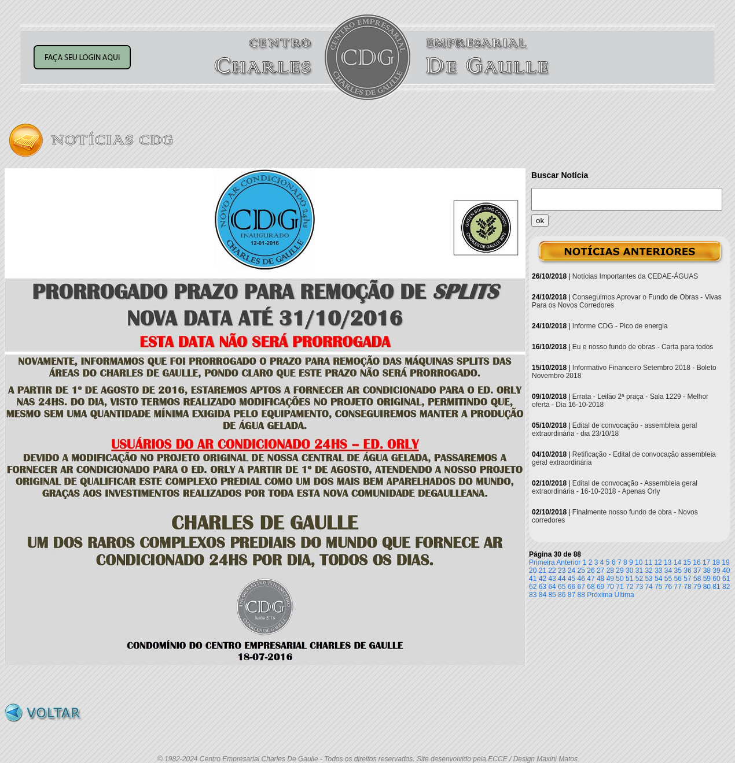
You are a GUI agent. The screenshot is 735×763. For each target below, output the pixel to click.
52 (639, 579)
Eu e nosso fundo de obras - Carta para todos (643, 347)
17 (706, 562)
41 (532, 579)
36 (687, 570)
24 (571, 570)
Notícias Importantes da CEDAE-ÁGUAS (635, 276)
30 (629, 570)
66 (571, 587)
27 (600, 570)
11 (648, 562)
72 (629, 587)
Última (624, 595)
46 (581, 579)
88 (581, 595)
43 (552, 579)
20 (532, 570)
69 (600, 587)
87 (571, 595)
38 (707, 570)
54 (658, 579)
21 (542, 570)
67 (581, 587)
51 (629, 579)
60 (716, 579)
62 (532, 587)
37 (697, 570)
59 (707, 579)
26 (590, 570)
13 (667, 562)
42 (542, 579)
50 (619, 579)
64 (552, 587)
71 (619, 587)
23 (561, 570)
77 (678, 587)
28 (610, 570)
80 (707, 587)
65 (561, 587)
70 (610, 587)
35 (678, 570)
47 (590, 579)
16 (696, 562)
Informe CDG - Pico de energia (620, 326)
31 (639, 570)
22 (552, 570)
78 (687, 587)
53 (648, 579)
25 (581, 570)
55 (668, 579)
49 (610, 579)
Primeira (542, 562)
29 (619, 570)
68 (590, 587)
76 (668, 587)
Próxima (599, 595)
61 (726, 579)
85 (552, 595)
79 (697, 587)
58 (697, 579)
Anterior (568, 562)
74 (648, 587)
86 (561, 595)
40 (726, 570)
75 (658, 587)
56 (678, 579)
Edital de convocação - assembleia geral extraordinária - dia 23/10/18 (614, 429)
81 (716, 587)
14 (677, 562)
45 (571, 579)
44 (561, 579)
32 (648, 570)
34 (668, 570)
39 (716, 570)
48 (600, 579)
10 (638, 562)
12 (658, 562)
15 (687, 562)
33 (658, 570)
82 (726, 587)
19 (725, 562)
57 (687, 579)
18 (716, 562)
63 (542, 587)
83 (532, 595)
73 (639, 587)
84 (542, 595)
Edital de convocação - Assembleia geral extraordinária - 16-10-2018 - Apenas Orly (614, 487)
